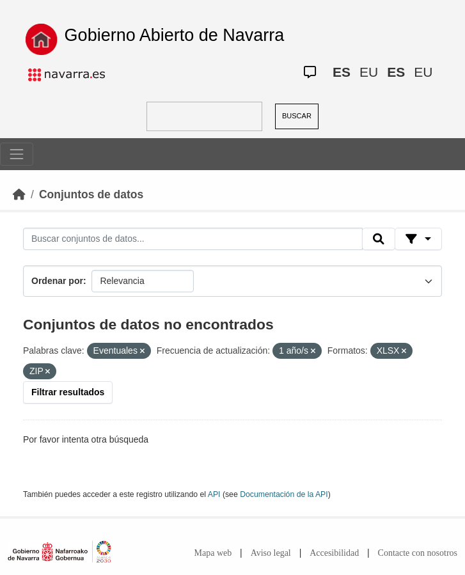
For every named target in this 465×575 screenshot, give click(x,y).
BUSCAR (296, 116)
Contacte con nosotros (417, 553)
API (214, 494)
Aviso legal (271, 553)
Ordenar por (57, 281)
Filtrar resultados (67, 392)
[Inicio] (19, 194)
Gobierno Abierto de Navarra (175, 35)
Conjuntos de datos (91, 194)
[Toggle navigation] (16, 154)
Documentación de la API (284, 494)
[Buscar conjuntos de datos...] (193, 239)
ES (342, 72)
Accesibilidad (334, 553)
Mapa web (213, 553)
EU (368, 72)
